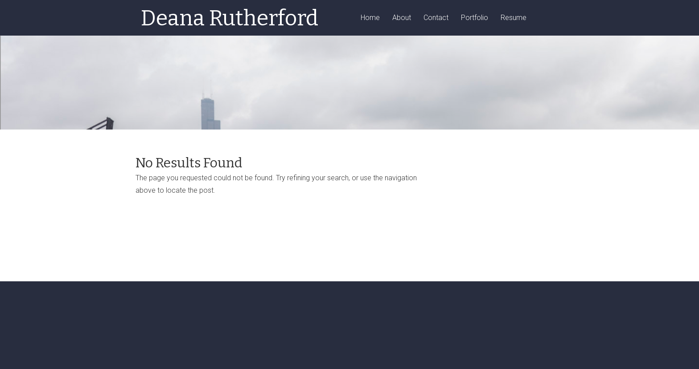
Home (370, 18)
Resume (513, 18)
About (401, 18)
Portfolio (474, 18)
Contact (436, 18)
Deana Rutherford (229, 18)
